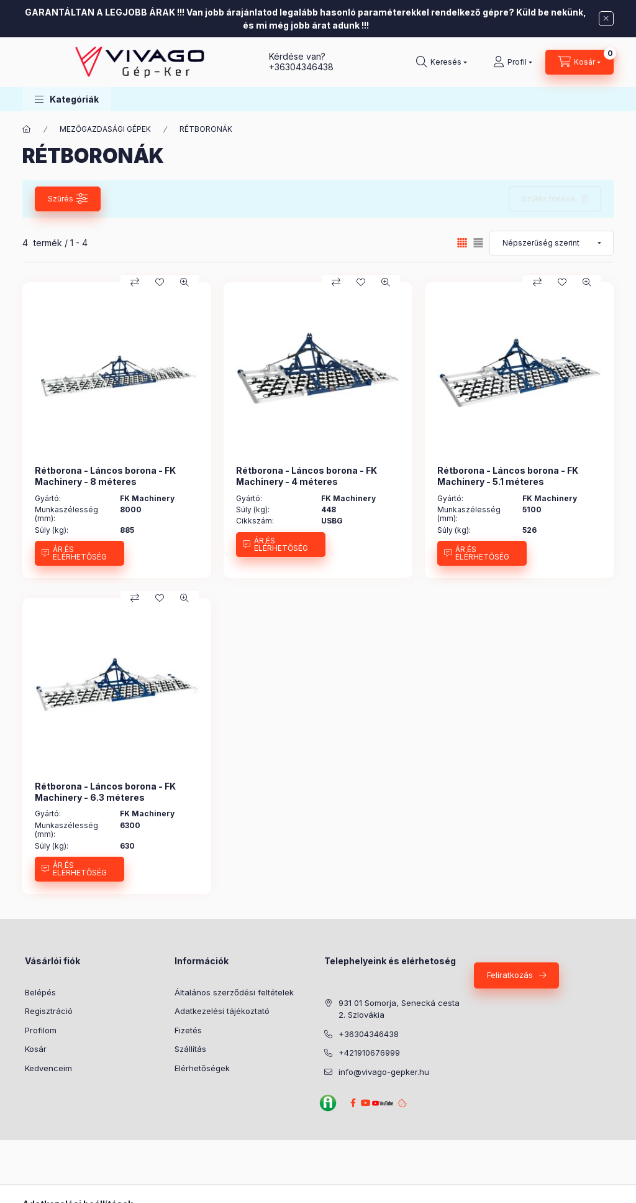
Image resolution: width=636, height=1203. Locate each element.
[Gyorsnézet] (184, 282)
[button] (66, 99)
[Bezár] (606, 18)
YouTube (380, 1103)
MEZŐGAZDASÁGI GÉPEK (105, 129)
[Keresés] (441, 62)
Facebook (352, 1102)
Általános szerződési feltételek (234, 992)
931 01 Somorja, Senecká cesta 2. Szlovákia (399, 1009)
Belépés (40, 992)
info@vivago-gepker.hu (383, 1072)
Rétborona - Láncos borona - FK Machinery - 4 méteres (306, 476)
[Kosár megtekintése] (579, 62)
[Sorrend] (551, 243)
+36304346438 (301, 67)
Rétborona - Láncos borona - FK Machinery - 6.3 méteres (105, 792)
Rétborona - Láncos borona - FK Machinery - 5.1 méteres (507, 476)
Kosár (36, 1049)
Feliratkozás (510, 975)
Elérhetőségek (202, 1068)
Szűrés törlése (548, 198)
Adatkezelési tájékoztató (222, 1011)
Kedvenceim (48, 1068)
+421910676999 (369, 1053)
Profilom (41, 1030)
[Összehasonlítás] (134, 282)
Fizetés (188, 1030)
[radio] (478, 242)
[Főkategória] (26, 129)
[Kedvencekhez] (159, 282)
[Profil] (512, 62)
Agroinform (328, 1103)
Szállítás (190, 1049)
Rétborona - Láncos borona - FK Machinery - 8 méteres (105, 476)
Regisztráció (49, 1011)
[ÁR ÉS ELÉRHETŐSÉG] (79, 553)
